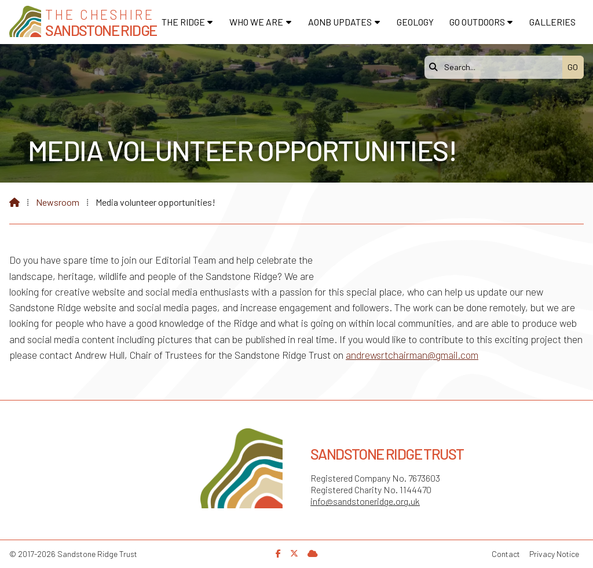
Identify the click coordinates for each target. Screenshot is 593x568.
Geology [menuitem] (415, 21)
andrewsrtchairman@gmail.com (412, 354)
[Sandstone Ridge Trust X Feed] (294, 553)
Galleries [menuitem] (552, 21)
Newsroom (57, 201)
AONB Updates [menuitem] (340, 21)
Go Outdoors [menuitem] (477, 21)
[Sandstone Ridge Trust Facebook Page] (278, 553)
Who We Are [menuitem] (256, 21)
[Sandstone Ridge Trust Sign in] (313, 553)
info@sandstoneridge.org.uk (365, 501)
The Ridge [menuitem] (183, 21)
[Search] (496, 67)
